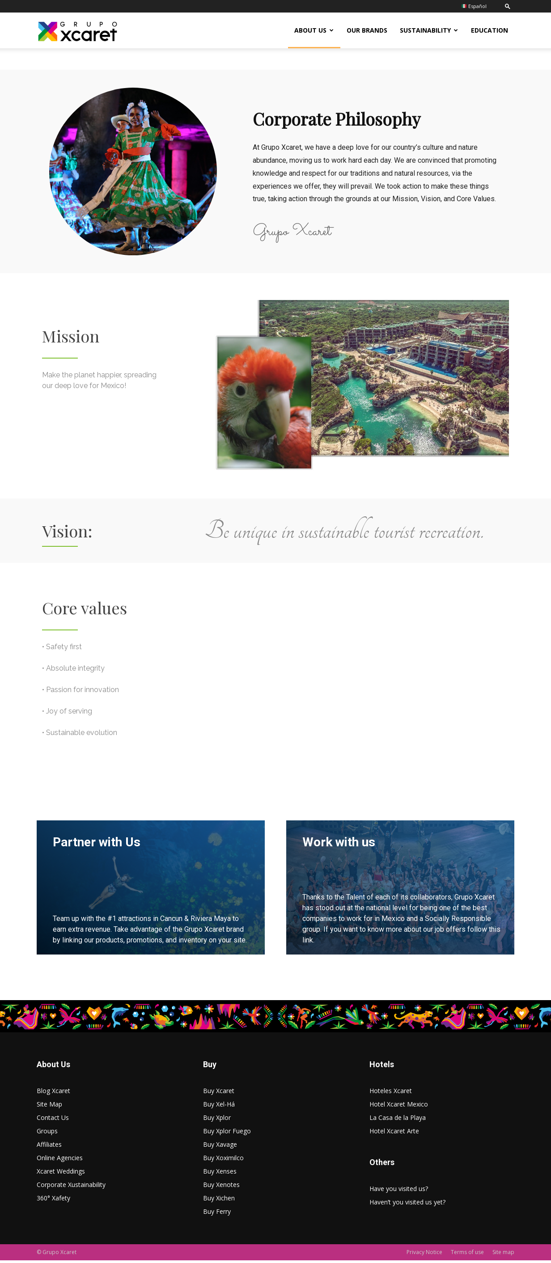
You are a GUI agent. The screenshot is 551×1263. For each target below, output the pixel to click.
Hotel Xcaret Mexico (398, 1106)
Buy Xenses (220, 1174)
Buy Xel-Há (219, 1106)
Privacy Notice (424, 1255)
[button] (507, 6)
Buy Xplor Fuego (227, 1133)
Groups (47, 1133)
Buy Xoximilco (223, 1160)
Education (489, 30)
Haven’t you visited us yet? (407, 1204)
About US (314, 30)
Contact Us (53, 1120)
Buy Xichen (219, 1200)
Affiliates (49, 1147)
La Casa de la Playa (397, 1120)
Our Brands (367, 30)
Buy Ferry (217, 1214)
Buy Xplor (217, 1120)
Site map (503, 1255)
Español (474, 6)
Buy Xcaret (218, 1093)
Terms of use (467, 1255)
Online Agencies (60, 1160)
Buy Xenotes (221, 1187)
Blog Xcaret (53, 1093)
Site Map (49, 1106)
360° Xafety (53, 1200)
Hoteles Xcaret (390, 1093)
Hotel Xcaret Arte (394, 1133)
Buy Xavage (220, 1147)
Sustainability (429, 30)
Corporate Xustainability (71, 1187)
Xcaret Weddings (61, 1174)
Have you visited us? (398, 1191)
